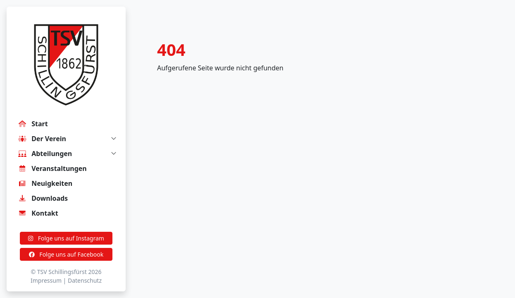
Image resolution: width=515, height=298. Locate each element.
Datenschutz (85, 280)
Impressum (46, 280)
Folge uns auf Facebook (66, 254)
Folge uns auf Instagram (66, 238)
